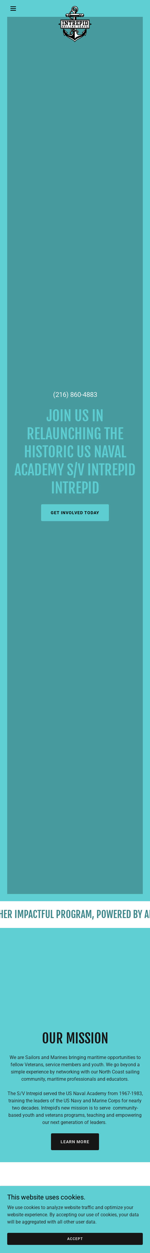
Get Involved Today (75, 512)
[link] (75, 8)
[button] (17, 8)
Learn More (75, 1141)
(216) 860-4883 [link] (75, 394)
